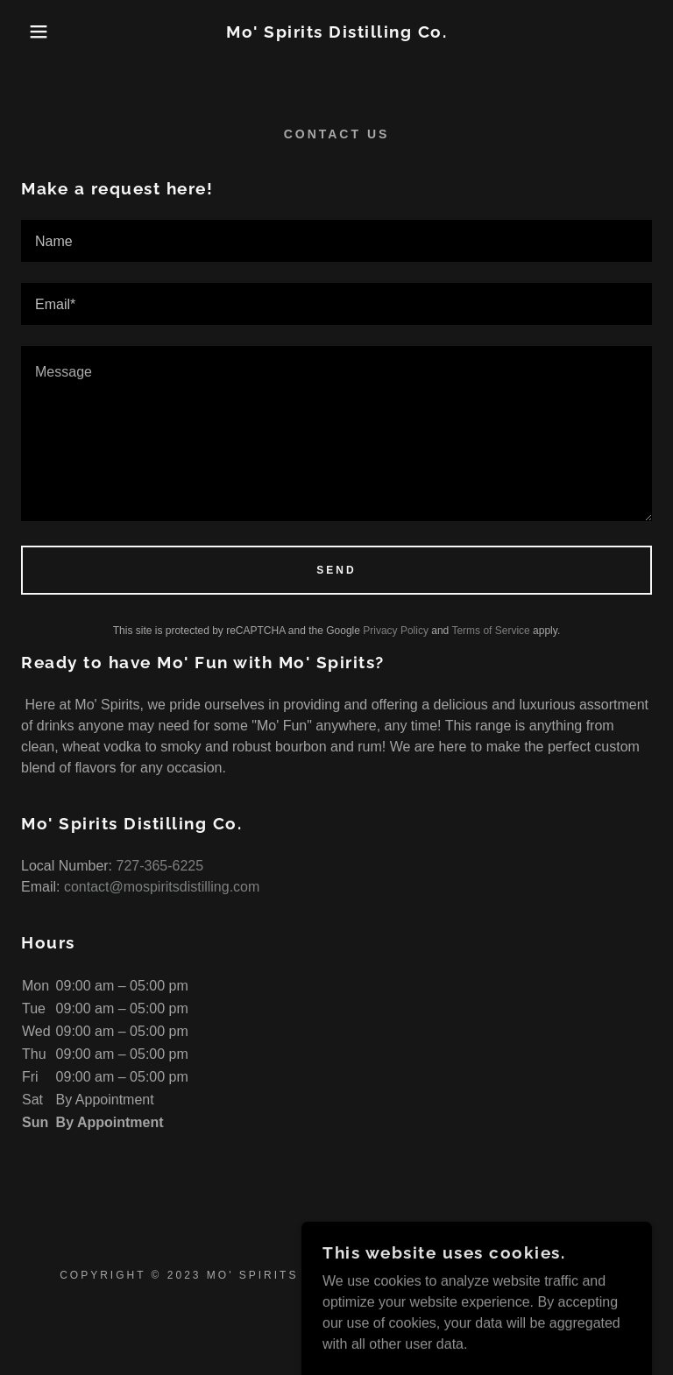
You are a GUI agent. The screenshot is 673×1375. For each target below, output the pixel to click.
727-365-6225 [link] (160, 865)
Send (336, 570)
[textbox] (336, 241)
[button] (33, 31)
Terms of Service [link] (490, 630)
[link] (336, 32)
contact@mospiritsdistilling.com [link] (161, 886)
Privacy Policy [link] (396, 630)
